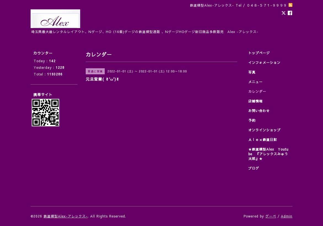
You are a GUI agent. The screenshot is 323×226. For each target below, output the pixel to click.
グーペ (270, 216)
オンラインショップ (264, 130)
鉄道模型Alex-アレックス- (66, 216)
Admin (286, 216)
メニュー (255, 82)
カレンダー (257, 91)
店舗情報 (255, 101)
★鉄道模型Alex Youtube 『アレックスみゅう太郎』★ (268, 154)
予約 (251, 120)
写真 (251, 72)
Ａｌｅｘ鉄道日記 (262, 139)
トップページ (259, 53)
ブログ (253, 168)
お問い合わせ (259, 110)
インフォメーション (264, 62)
